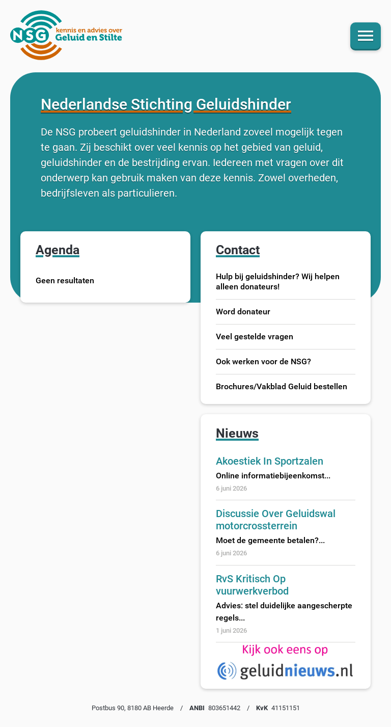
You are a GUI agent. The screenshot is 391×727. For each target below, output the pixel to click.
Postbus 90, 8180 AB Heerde (133, 708)
